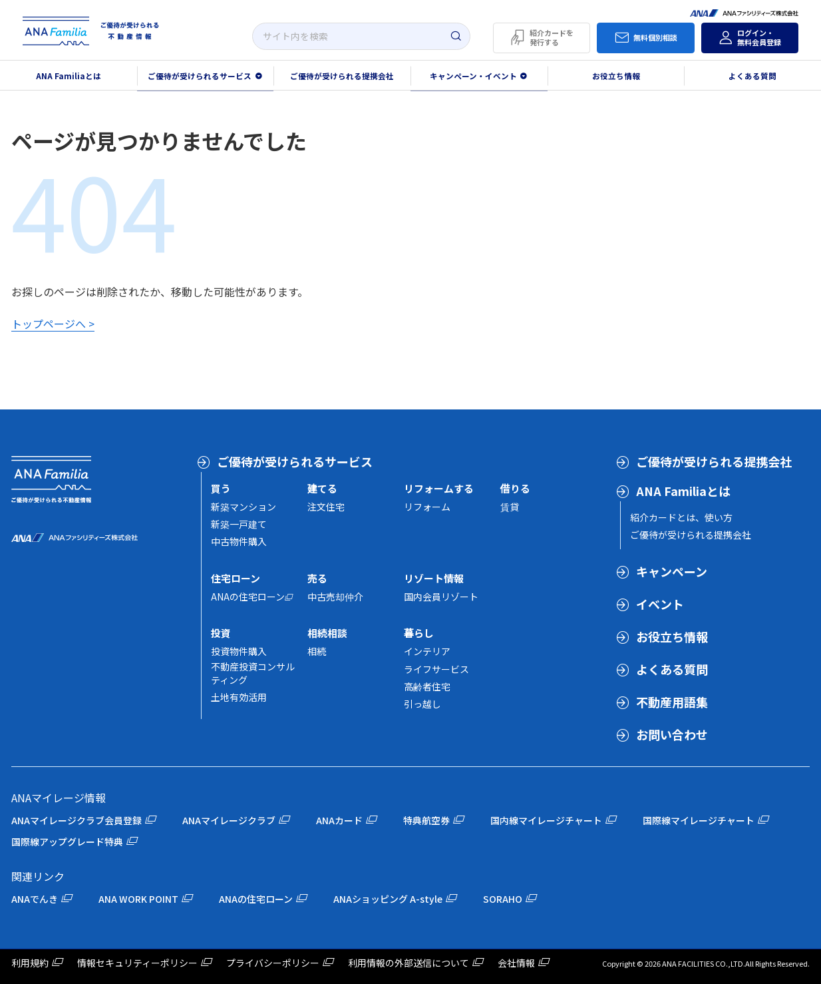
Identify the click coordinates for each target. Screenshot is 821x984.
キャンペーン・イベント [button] (473, 76)
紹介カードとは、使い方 (681, 517)
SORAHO (502, 898)
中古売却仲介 (335, 596)
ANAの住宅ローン (248, 596)
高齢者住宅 (427, 686)
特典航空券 (426, 820)
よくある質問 (672, 669)
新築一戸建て (239, 524)
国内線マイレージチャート (546, 820)
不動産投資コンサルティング (253, 673)
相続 (316, 651)
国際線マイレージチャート (698, 820)
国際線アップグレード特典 (67, 841)
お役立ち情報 (616, 76)
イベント (660, 604)
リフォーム (427, 506)
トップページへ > (52, 324)
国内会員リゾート (441, 596)
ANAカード (339, 820)
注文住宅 (326, 506)
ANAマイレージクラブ (228, 820)
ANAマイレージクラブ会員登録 (76, 820)
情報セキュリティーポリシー (137, 962)
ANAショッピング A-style (387, 898)
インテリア (427, 651)
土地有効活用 (239, 697)
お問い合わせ (672, 734)
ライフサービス (436, 669)
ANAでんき (34, 898)
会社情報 (516, 962)
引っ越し (422, 703)
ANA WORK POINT (138, 898)
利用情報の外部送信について (408, 962)
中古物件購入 (239, 541)
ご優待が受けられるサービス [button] (199, 76)
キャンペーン (671, 571)
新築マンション (243, 506)
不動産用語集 (672, 701)
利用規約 (30, 962)
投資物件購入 (239, 651)
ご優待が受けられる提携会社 (342, 76)
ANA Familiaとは (683, 490)
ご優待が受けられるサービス (295, 461)
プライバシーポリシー (272, 962)
